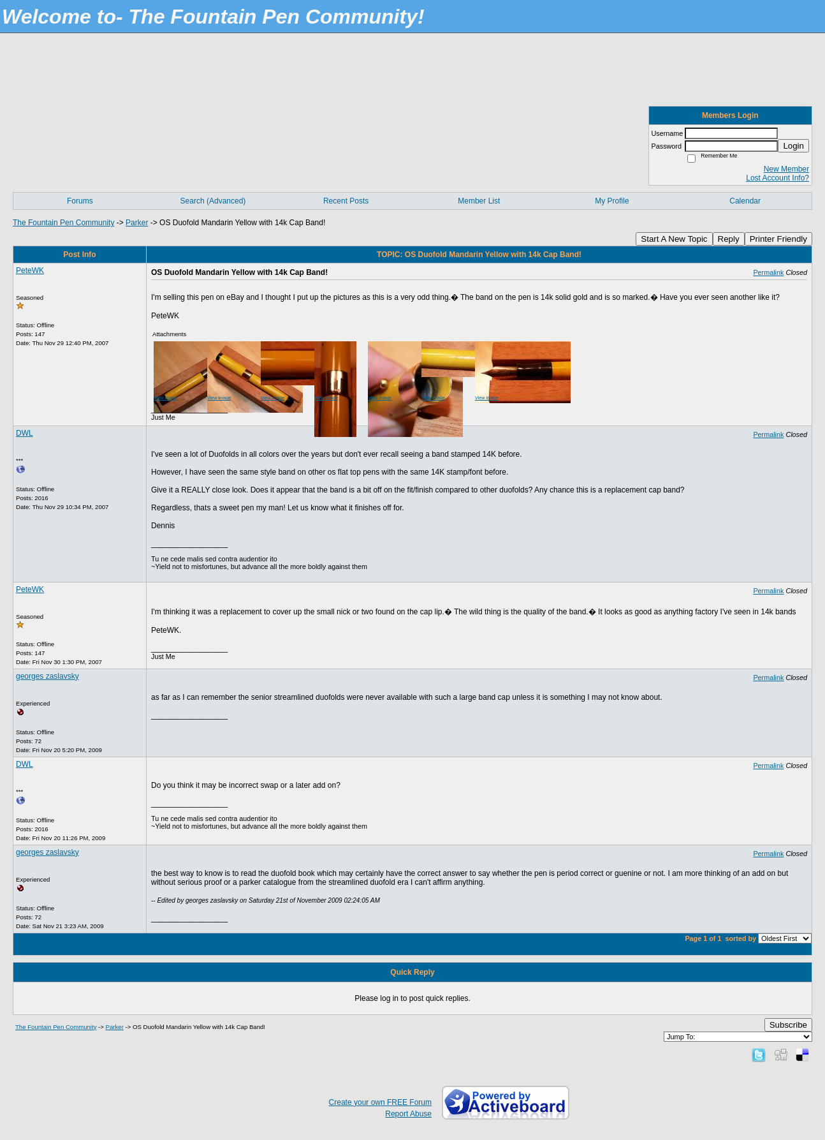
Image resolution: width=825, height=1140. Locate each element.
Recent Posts (346, 200)
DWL (24, 433)
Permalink (768, 272)
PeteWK (30, 270)
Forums (80, 200)
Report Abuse (408, 1113)
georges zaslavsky (47, 676)
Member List (479, 200)
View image (165, 398)
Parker (137, 222)
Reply (729, 239)
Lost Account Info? (777, 178)
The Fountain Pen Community (63, 222)
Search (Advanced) (213, 200)
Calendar (745, 200)
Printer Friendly (778, 239)
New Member (786, 169)
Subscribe (788, 1025)
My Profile (612, 200)
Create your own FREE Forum (380, 1102)
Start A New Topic (674, 239)
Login (793, 146)
